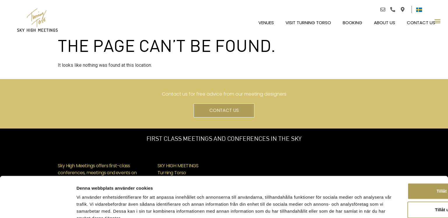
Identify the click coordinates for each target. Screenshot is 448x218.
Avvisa (399, 197)
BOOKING (352, 21)
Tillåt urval (399, 179)
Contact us (421, 21)
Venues (266, 21)
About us (384, 21)
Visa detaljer (317, 206)
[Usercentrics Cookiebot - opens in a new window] (37, 206)
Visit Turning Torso (308, 21)
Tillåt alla (399, 160)
